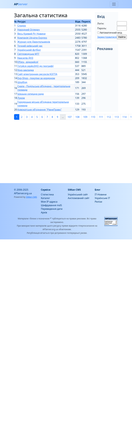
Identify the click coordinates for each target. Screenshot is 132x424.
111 (101, 117)
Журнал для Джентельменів (33, 41)
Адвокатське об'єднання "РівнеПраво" (39, 109)
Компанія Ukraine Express (32, 37)
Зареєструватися (107, 37)
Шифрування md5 (51, 205)
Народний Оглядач (28, 29)
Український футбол (29, 50)
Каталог (45, 198)
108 (77, 117)
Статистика (47, 194)
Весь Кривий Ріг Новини (31, 33)
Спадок (21, 25)
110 (93, 117)
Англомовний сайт (78, 198)
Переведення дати (51, 209)
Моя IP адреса (49, 201)
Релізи (98, 201)
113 (117, 117)
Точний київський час (30, 45)
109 (85, 117)
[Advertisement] (40, 150)
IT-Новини (101, 194)
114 (124, 117)
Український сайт (78, 194)
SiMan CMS (31, 197)
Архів (44, 212)
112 (109, 117)
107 (70, 117)
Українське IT (102, 198)
